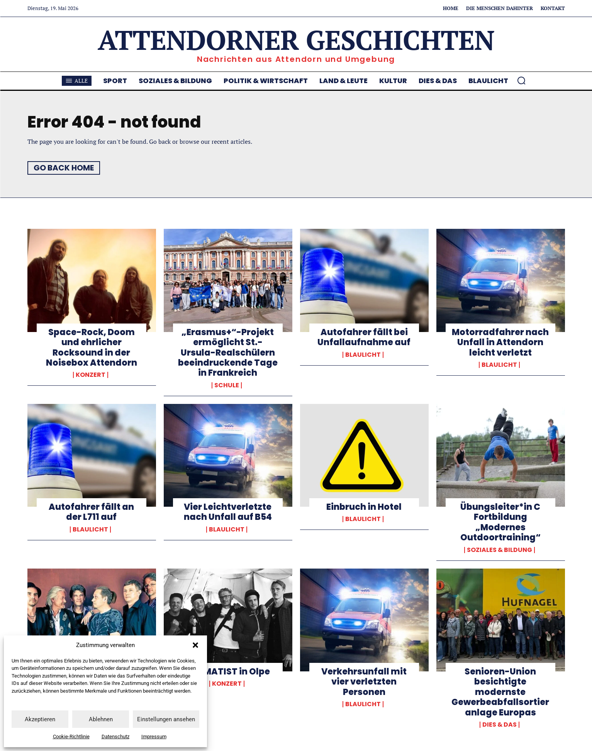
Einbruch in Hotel (364, 507)
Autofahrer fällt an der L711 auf (91, 512)
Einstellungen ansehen (166, 719)
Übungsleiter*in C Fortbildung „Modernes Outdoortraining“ (500, 522)
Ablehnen (101, 719)
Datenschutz (115, 736)
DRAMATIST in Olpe (227, 672)
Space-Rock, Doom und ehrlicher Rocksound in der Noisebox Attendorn (91, 347)
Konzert (90, 375)
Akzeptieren (40, 719)
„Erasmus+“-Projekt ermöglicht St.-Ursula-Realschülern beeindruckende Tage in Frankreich (228, 352)
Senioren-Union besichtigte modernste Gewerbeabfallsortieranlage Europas (500, 692)
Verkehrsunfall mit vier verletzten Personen (364, 682)
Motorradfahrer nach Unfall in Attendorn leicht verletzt (500, 342)
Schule (226, 385)
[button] (195, 645)
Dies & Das (499, 725)
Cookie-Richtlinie (71, 736)
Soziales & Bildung (499, 550)
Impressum (153, 736)
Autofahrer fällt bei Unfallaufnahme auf (363, 337)
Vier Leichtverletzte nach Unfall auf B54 (228, 512)
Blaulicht (363, 355)
